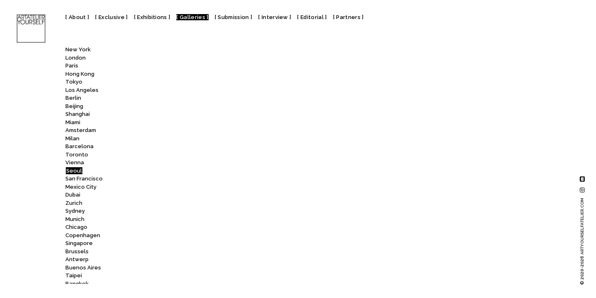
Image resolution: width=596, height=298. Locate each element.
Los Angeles (82, 90)
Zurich (73, 203)
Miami (72, 122)
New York (78, 49)
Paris (71, 65)
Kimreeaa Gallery (171, 268)
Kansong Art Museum (178, 252)
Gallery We (163, 123)
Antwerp (77, 259)
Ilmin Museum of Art (175, 212)
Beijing (74, 106)
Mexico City (80, 187)
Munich (74, 219)
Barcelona (79, 146)
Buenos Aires (83, 267)
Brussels (77, 251)
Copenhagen (82, 235)
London (75, 58)
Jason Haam (164, 220)
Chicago (76, 227)
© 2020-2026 (582, 241)
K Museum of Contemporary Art (191, 236)
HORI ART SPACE (168, 196)
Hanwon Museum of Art (179, 188)
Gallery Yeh (164, 131)
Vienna (74, 162)
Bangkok (77, 284)
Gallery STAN (165, 115)
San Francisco (84, 178)
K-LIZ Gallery (163, 244)
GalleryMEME (166, 139)
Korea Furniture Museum (182, 284)
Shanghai (77, 114)
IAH (151, 204)
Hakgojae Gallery (172, 171)
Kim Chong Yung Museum (182, 260)
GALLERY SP (163, 107)
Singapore (79, 243)
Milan (72, 138)
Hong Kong (79, 74)
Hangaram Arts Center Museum (192, 180)
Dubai (72, 195)
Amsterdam (80, 130)
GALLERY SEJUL (168, 91)
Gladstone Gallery (172, 164)
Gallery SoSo (162, 99)
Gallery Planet (164, 83)
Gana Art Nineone (169, 155)
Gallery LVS (163, 75)
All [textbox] (143, 51)
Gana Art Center (172, 147)
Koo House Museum (176, 277)
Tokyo (73, 82)
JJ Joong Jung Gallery (176, 228)
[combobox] (168, 51)
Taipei (73, 275)
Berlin (73, 98)
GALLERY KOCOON (169, 67)
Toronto (76, 154)
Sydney (75, 211)
